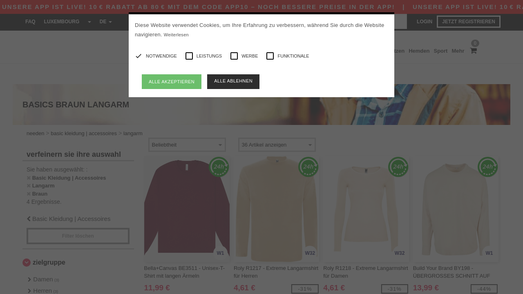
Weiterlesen (176, 34)
